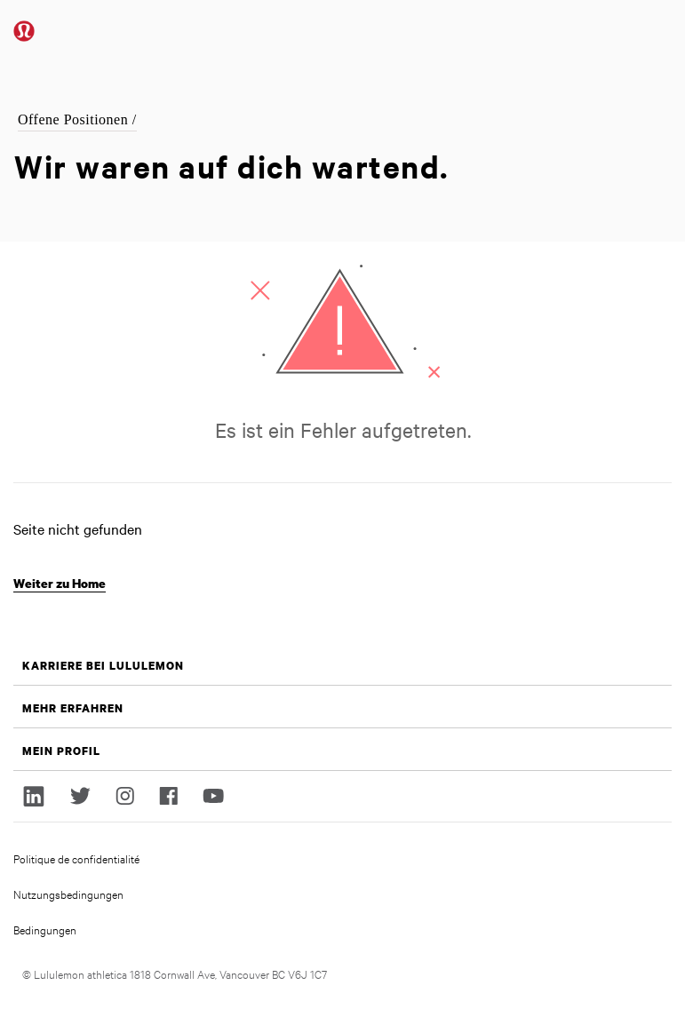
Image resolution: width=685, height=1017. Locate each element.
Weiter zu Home (59, 583)
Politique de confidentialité (76, 858)
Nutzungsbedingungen (68, 894)
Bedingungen (44, 929)
